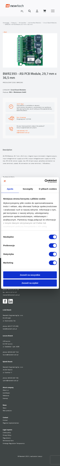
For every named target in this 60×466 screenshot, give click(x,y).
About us (6, 390)
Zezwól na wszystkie (30, 275)
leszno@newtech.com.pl (10, 355)
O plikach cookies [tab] (48, 189)
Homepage (6, 23)
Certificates (6, 393)
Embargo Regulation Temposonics (14, 443)
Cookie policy (7, 432)
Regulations (7, 438)
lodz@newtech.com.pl (10, 329)
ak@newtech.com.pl (23, 132)
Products (14, 23)
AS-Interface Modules (34, 23)
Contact (5, 420)
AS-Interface (22, 23)
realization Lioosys (36, 456)
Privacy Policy (7, 435)
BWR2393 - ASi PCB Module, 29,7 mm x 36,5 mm (19, 24)
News (4, 408)
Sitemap (5, 398)
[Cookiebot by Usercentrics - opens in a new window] (44, 181)
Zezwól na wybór (30, 283)
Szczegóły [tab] (28, 189)
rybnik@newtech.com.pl (10, 380)
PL (22, 11)
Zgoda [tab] (10, 189)
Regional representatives (11, 423)
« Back (5, 32)
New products (7, 411)
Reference (6, 395)
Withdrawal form (8, 441)
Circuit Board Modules (50, 23)
